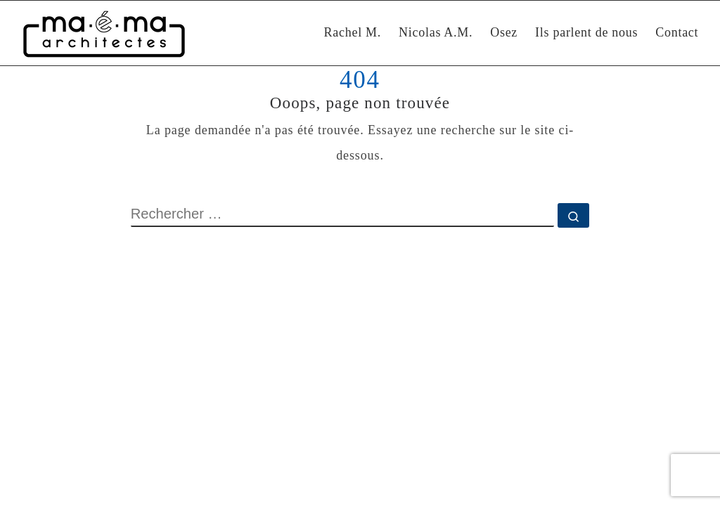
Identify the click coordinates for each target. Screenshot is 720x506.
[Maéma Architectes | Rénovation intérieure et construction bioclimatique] (104, 33)
